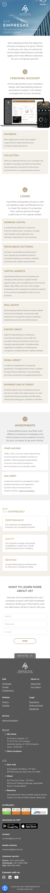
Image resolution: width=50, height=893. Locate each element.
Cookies (5, 706)
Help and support (10, 721)
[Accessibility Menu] (5, 888)
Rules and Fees (36, 706)
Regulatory (34, 702)
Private (5, 687)
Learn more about (26, 491)
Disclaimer (34, 709)
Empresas (6, 684)
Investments (8, 691)
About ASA (36, 684)
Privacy (5, 702)
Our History (36, 687)
